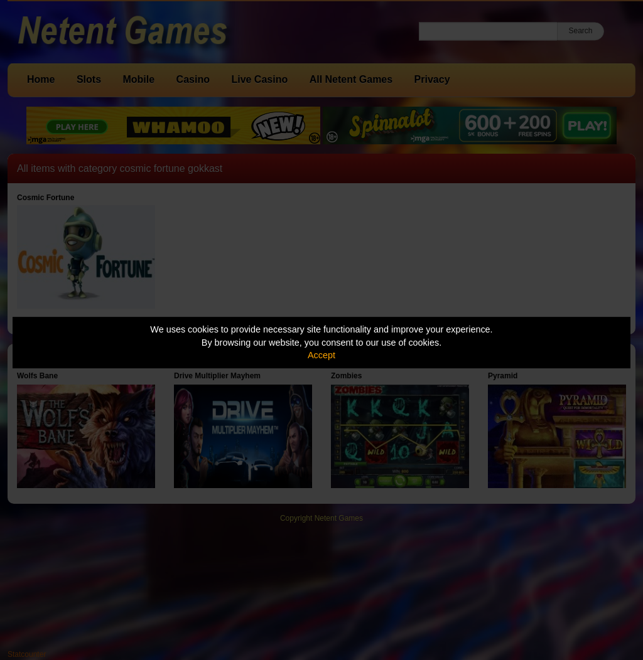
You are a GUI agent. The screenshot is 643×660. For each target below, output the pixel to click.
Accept (321, 355)
